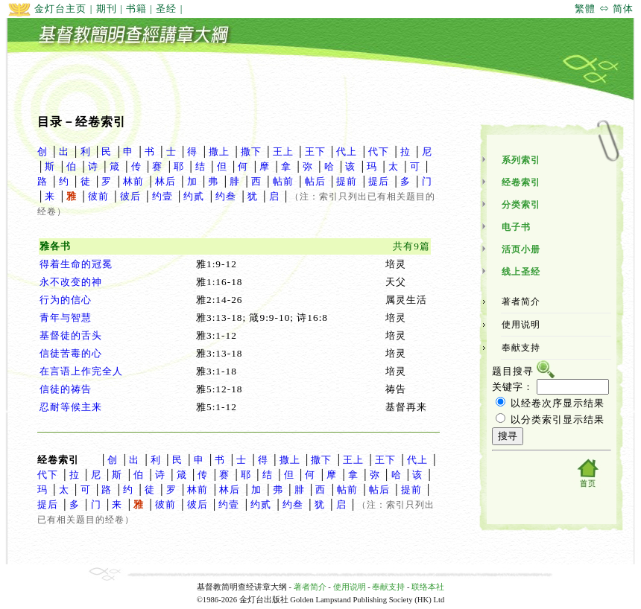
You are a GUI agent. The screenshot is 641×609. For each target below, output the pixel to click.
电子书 (516, 227)
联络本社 (427, 587)
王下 (315, 151)
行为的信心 (66, 299)
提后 (378, 181)
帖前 (283, 181)
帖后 (315, 181)
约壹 (162, 196)
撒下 (251, 151)
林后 (165, 181)
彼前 (98, 196)
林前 (133, 181)
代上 (346, 151)
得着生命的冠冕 (76, 264)
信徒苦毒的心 (71, 353)
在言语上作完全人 (81, 371)
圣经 (166, 8)
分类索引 (521, 205)
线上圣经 (521, 272)
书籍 (136, 8)
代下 (378, 151)
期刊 (106, 8)
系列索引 (521, 160)
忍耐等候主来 (71, 406)
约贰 (193, 196)
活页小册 (521, 249)
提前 (346, 181)
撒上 (219, 151)
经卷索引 (521, 182)
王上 (283, 151)
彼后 (130, 196)
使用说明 (521, 324)
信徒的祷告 (66, 389)
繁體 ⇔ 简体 (604, 8)
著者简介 (521, 301)
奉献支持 (521, 347)
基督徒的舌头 (71, 335)
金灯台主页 (46, 8)
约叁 (225, 196)
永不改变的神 (71, 281)
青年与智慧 (66, 317)
